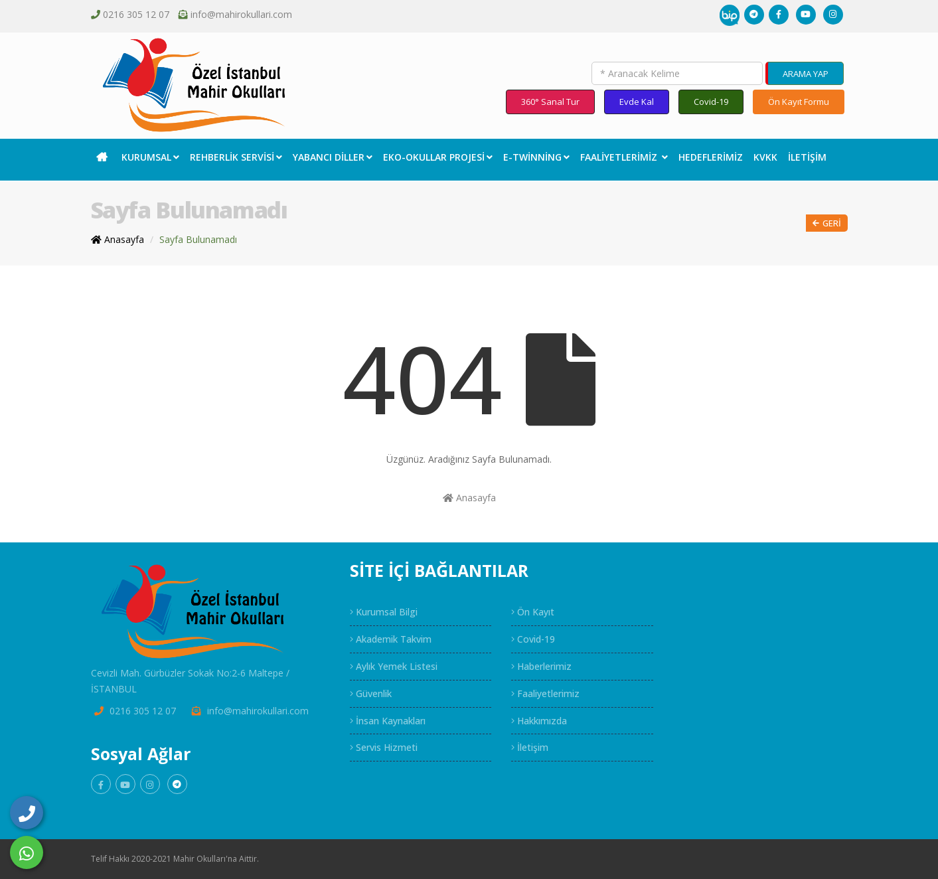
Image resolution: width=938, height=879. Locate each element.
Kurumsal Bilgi (384, 611)
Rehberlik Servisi (236, 157)
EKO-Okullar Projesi (438, 157)
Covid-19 (711, 102)
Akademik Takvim (390, 639)
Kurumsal (150, 157)
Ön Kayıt (532, 611)
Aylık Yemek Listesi (393, 666)
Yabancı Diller (332, 157)
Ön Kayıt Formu (798, 102)
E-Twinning (536, 157)
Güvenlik (371, 693)
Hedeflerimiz (710, 157)
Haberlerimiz (541, 666)
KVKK (765, 157)
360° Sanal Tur (550, 102)
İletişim (807, 157)
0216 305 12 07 (136, 14)
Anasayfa (469, 497)
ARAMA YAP (805, 74)
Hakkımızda (539, 720)
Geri (827, 223)
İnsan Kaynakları (388, 720)
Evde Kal (636, 102)
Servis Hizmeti (384, 747)
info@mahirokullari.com (241, 14)
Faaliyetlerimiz (624, 157)
